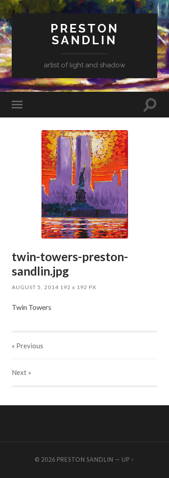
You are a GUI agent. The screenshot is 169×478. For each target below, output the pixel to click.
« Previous (27, 346)
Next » (21, 372)
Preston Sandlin (84, 34)
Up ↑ (128, 459)
